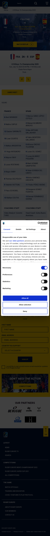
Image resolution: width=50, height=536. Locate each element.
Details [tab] (18, 229)
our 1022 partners (16, 241)
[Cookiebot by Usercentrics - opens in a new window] (37, 223)
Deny (25, 311)
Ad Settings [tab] (31, 229)
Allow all (25, 298)
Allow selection (25, 305)
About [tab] (43, 229)
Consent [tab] (6, 229)
